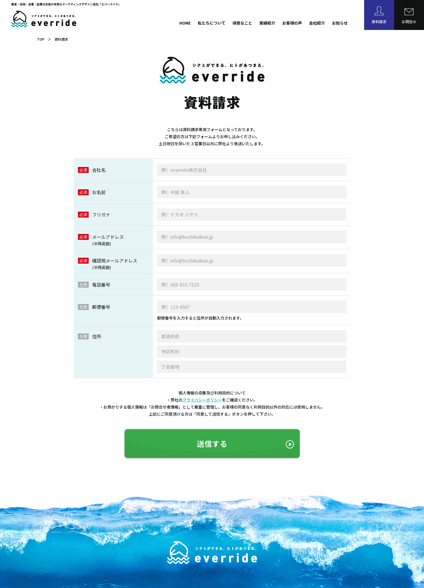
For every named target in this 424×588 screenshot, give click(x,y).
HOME (185, 23)
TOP (40, 39)
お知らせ (340, 23)
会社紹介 (317, 23)
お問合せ (409, 21)
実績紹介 (267, 23)
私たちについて (211, 23)
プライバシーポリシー (202, 400)
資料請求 (379, 21)
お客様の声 (292, 23)
